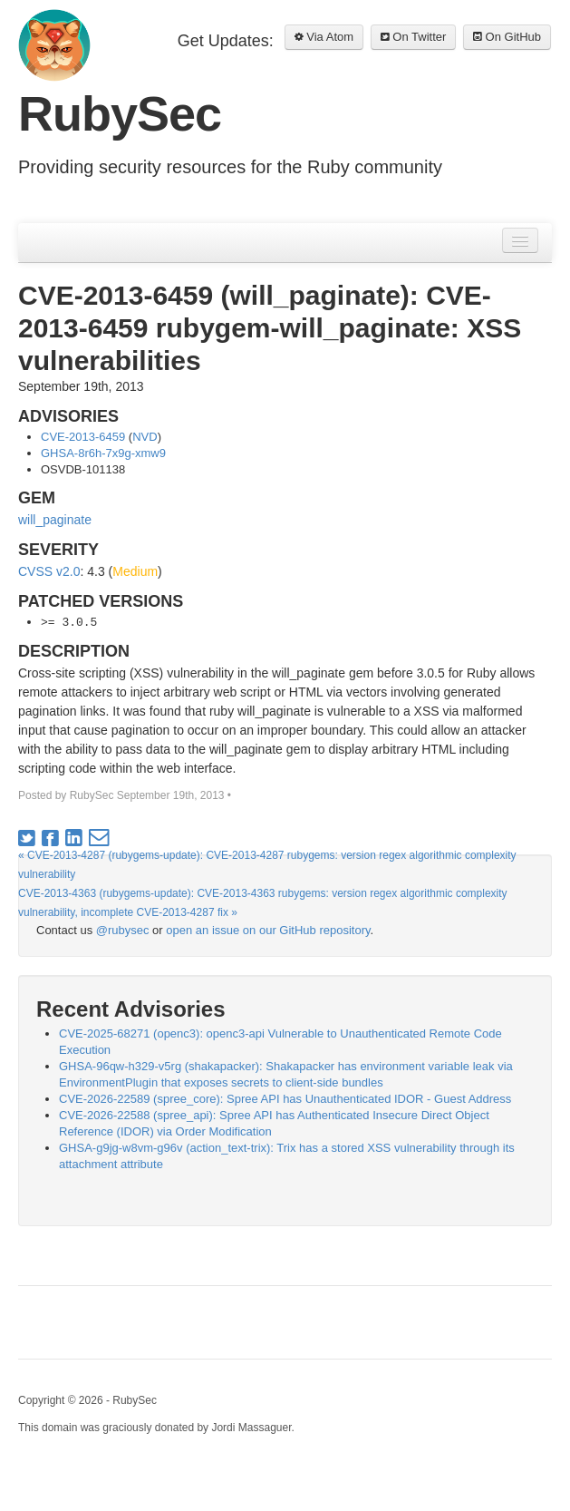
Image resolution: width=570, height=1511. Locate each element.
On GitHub (507, 37)
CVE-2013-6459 (83, 437)
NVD (144, 437)
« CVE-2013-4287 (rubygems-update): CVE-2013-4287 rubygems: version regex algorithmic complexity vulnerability (267, 865)
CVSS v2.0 (49, 571)
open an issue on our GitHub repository (268, 930)
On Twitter (414, 37)
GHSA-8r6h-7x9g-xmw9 (103, 453)
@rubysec (123, 930)
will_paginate (55, 519)
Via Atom (324, 37)
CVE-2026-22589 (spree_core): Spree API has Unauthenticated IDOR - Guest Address (285, 1099)
